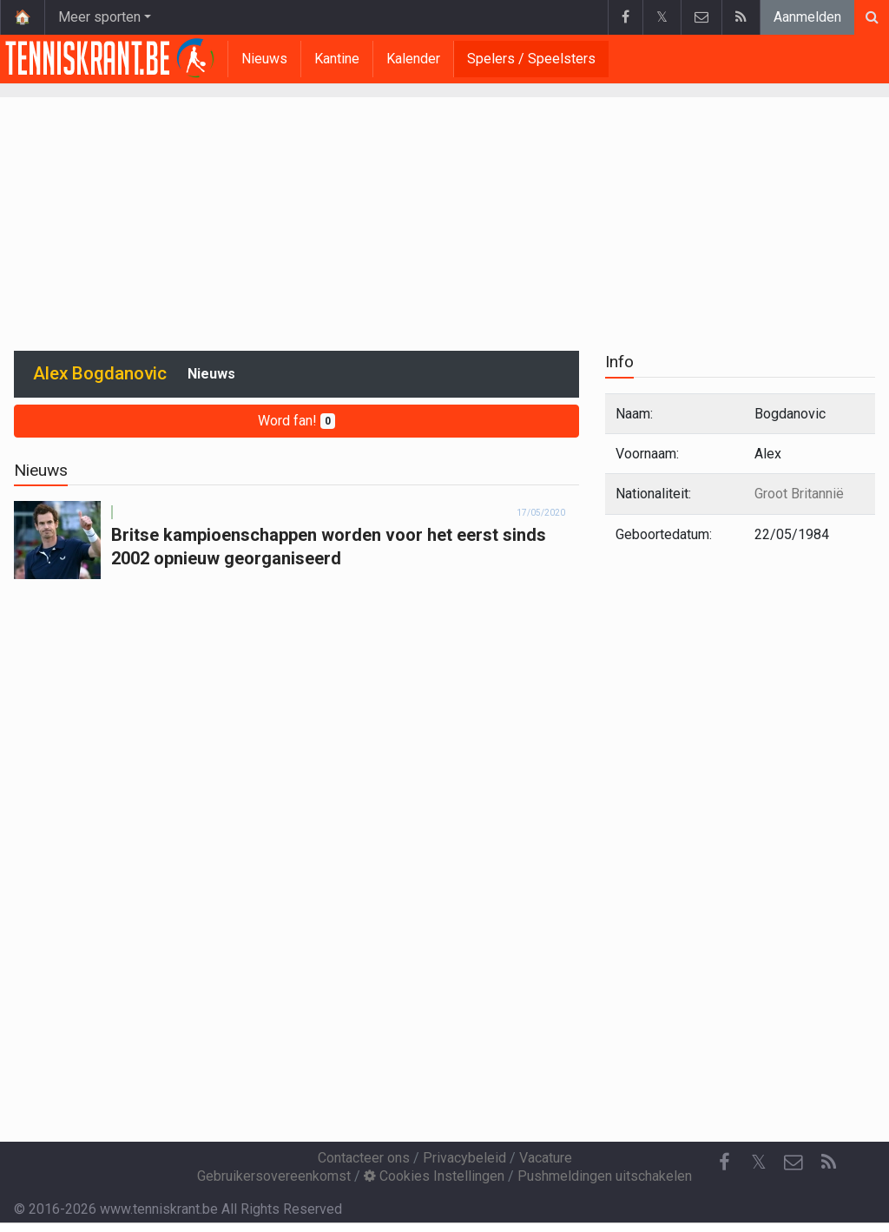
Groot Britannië (799, 493)
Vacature (545, 1158)
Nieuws (264, 58)
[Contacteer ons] (793, 1162)
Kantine (336, 58)
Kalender (413, 58)
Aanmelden (807, 17)
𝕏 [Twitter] (759, 1162)
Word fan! (296, 420)
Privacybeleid (464, 1158)
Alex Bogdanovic (100, 373)
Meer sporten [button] (99, 17)
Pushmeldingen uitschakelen (604, 1176)
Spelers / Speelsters (531, 58)
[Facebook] (724, 1162)
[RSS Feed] (828, 1162)
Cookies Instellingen (434, 1176)
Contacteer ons (364, 1158)
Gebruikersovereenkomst (274, 1176)
